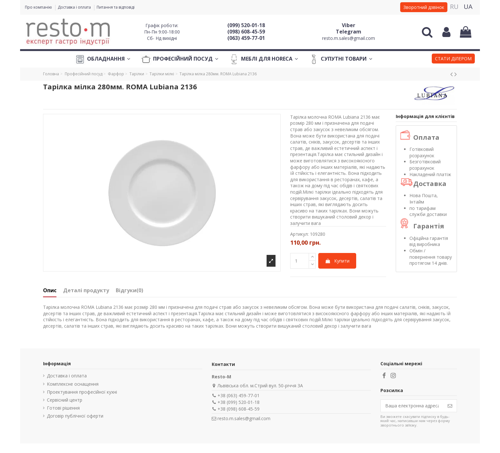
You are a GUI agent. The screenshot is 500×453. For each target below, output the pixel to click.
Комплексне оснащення (73, 384)
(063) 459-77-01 (246, 37)
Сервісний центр (64, 400)
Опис (49, 290)
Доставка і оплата (75, 7)
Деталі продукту (86, 290)
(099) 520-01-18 (246, 25)
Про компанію (39, 7)
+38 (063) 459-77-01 (238, 395)
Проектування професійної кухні (82, 392)
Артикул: (299, 234)
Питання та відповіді (116, 7)
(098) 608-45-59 (246, 31)
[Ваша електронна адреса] (412, 406)
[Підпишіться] (450, 406)
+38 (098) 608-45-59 (238, 409)
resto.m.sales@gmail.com (348, 38)
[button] (453, 59)
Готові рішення (63, 408)
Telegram (348, 31)
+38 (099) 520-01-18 (238, 402)
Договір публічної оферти (75, 416)
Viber (348, 25)
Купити (337, 261)
